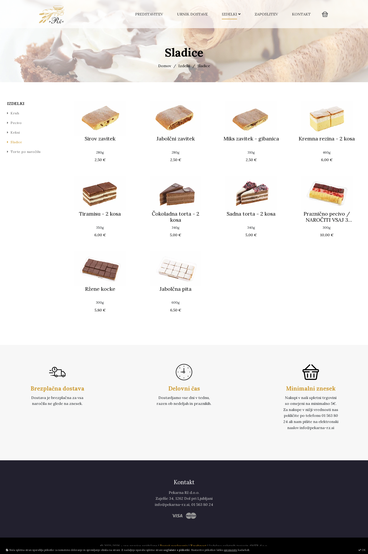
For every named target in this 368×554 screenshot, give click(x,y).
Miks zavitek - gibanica (251, 139)
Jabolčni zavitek (176, 139)
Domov (164, 65)
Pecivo (16, 123)
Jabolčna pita (176, 289)
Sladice (16, 142)
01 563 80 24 (202, 504)
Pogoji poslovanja (174, 546)
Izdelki (229, 14)
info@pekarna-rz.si (172, 504)
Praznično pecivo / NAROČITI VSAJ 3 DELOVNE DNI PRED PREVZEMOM (327, 217)
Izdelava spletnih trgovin (228, 546)
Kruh (15, 113)
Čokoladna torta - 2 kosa (175, 217)
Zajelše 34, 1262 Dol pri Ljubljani (184, 498)
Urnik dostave (192, 14)
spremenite (230, 550)
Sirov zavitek (100, 139)
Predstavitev (149, 14)
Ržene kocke (100, 289)
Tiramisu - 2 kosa (100, 214)
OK (362, 550)
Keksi (15, 132)
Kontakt (301, 14)
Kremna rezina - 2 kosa (327, 139)
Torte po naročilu (26, 152)
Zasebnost (198, 546)
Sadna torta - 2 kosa (251, 214)
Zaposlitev (266, 14)
